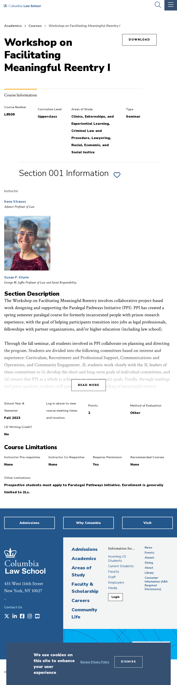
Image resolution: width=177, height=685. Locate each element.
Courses (35, 26)
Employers (116, 582)
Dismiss (128, 662)
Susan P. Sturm (16, 277)
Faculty (113, 571)
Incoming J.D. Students (117, 558)
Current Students (121, 566)
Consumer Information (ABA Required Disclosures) (156, 583)
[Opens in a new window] (6, 616)
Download (139, 40)
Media (112, 588)
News (148, 548)
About (149, 568)
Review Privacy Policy (94, 662)
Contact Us (13, 607)
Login (115, 597)
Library (149, 573)
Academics (13, 26)
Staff (111, 577)
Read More (88, 385)
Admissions (84, 549)
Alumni (149, 558)
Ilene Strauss (15, 201)
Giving (149, 563)
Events (149, 553)
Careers (80, 600)
